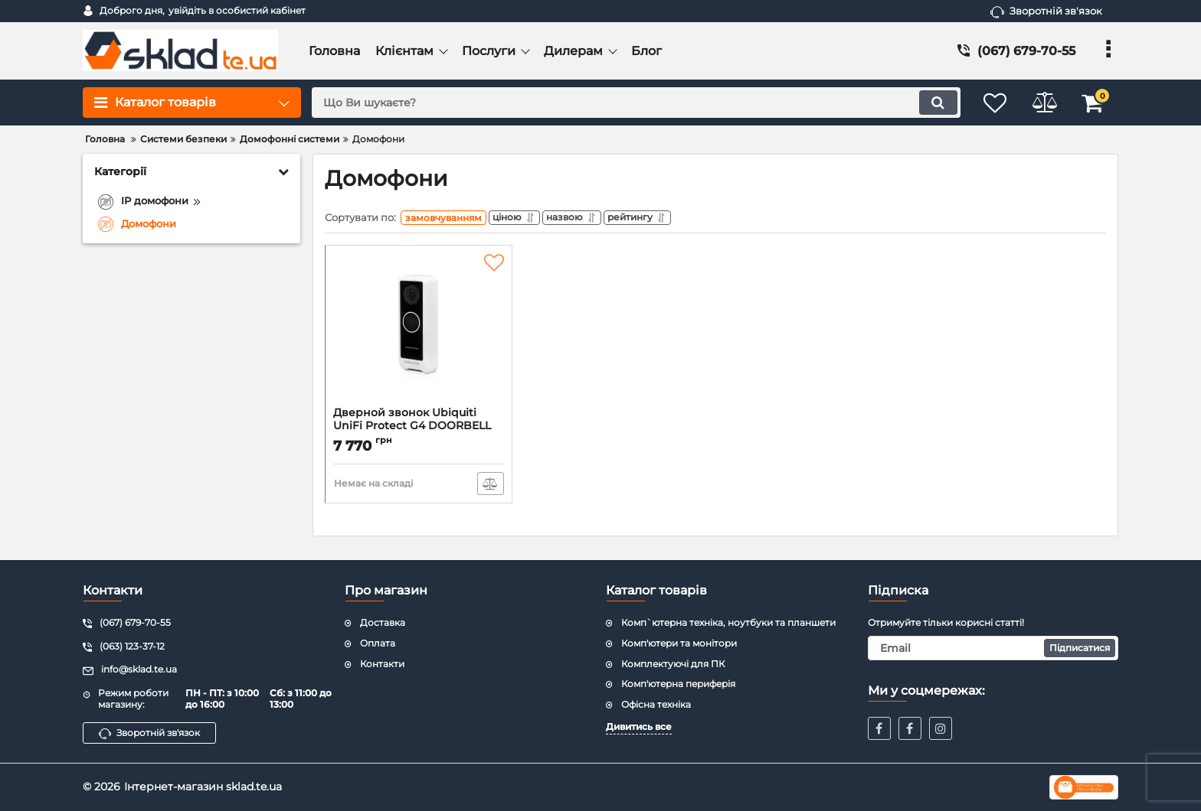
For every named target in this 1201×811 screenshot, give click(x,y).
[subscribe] (993, 648)
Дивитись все (639, 726)
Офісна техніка (656, 704)
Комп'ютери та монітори (679, 643)
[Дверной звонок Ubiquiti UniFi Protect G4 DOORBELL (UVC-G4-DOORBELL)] (418, 333)
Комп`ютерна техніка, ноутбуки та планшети (728, 622)
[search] (629, 102)
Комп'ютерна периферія (678, 683)
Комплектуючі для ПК (673, 663)
